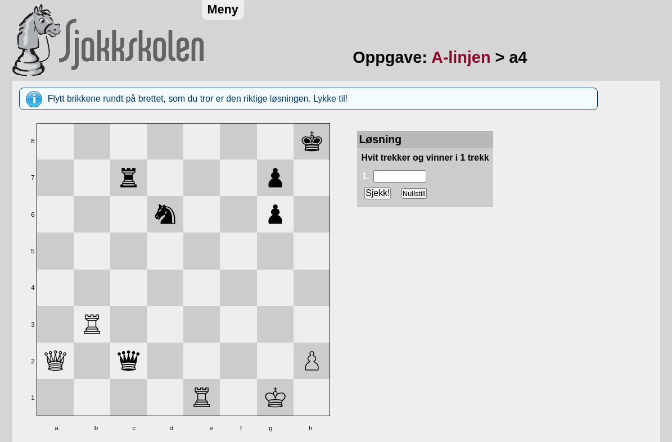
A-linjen (461, 57)
